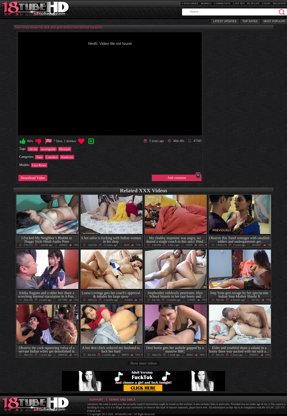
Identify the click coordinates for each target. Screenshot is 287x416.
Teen (39, 157)
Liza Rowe (39, 165)
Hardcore (67, 157)
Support (96, 399)
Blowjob (64, 149)
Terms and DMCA (122, 399)
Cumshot (52, 157)
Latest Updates (224, 21)
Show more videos (143, 363)
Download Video (33, 178)
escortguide (48, 149)
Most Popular (274, 21)
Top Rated (250, 21)
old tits (32, 149)
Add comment (183, 177)
